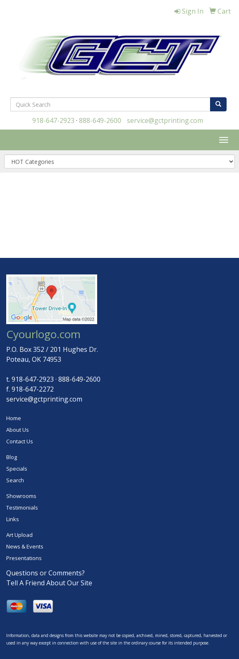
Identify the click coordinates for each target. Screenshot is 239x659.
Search (15, 480)
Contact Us (19, 441)
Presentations (24, 558)
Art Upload (19, 535)
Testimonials (22, 507)
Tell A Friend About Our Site (49, 582)
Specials (16, 468)
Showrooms (21, 496)
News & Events (24, 546)
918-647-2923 (53, 120)
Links (12, 519)
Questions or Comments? (45, 572)
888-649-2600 (100, 120)
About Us (17, 429)
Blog (11, 457)
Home (13, 418)
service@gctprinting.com (165, 120)
